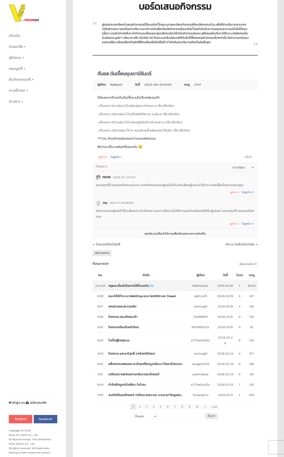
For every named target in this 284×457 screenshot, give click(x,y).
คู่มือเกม (15, 57)
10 (197, 406)
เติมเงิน (14, 35)
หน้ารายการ (102, 253)
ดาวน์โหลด (17, 90)
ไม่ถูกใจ (116, 157)
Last (214, 406)
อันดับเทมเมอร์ (20, 79)
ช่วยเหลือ (16, 46)
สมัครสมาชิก (36, 402)
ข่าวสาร (14, 101)
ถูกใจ (103, 157)
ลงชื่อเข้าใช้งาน (163, 233)
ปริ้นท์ (248, 157)
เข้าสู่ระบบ (17, 402)
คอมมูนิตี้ (15, 68)
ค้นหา (211, 416)
